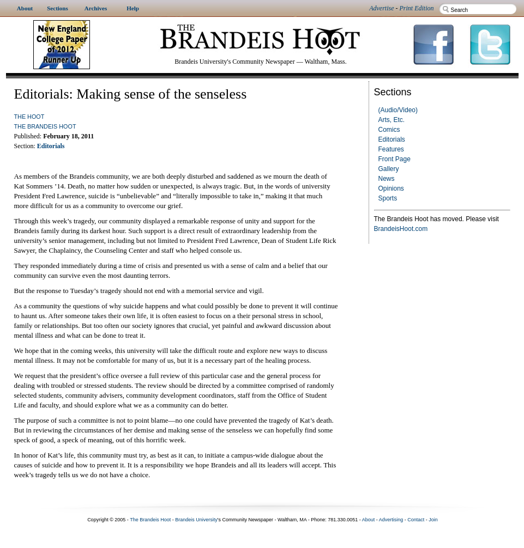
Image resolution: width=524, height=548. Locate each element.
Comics (389, 129)
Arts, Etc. (391, 120)
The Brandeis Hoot (45, 126)
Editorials (391, 139)
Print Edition (417, 8)
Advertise (381, 8)
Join (433, 519)
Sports (387, 198)
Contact (415, 519)
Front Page (394, 159)
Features (391, 149)
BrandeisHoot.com (401, 229)
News (386, 178)
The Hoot (29, 116)
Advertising (391, 519)
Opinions (391, 188)
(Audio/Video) (398, 110)
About (368, 519)
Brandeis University (196, 519)
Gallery (388, 169)
